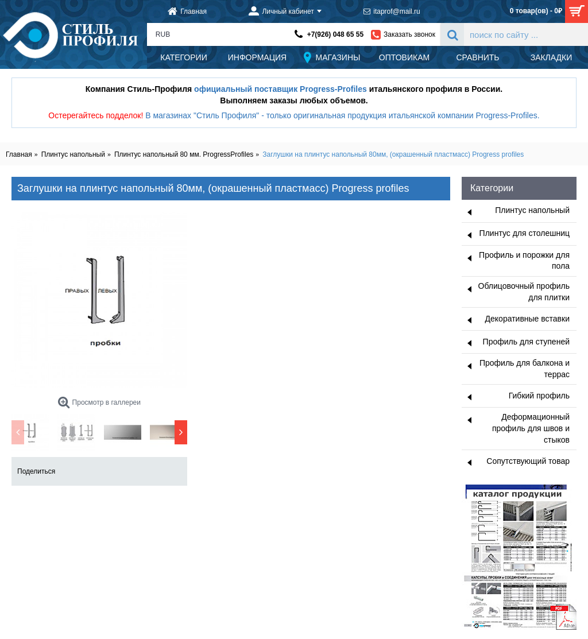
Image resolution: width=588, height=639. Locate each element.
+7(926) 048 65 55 (335, 34)
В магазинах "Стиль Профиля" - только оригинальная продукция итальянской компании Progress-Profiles (341, 115)
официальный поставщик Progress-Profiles (280, 89)
